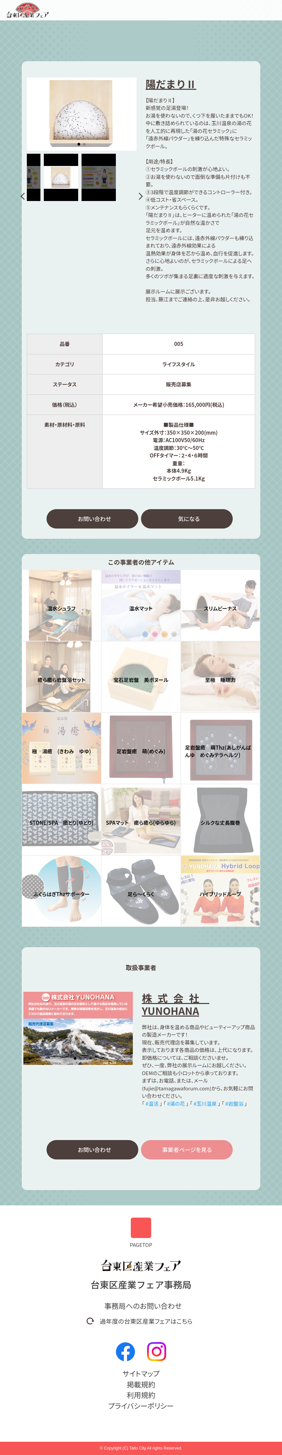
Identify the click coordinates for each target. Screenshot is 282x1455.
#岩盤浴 (234, 1104)
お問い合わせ (94, 519)
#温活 (151, 1104)
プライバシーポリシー (141, 1406)
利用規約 (141, 1395)
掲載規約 (141, 1384)
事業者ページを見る (187, 1151)
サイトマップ (140, 1373)
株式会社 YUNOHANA (175, 1005)
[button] (24, 196)
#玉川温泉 (205, 1104)
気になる (188, 519)
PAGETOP (141, 1233)
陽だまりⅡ (170, 83)
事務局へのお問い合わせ (143, 1306)
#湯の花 (176, 1104)
